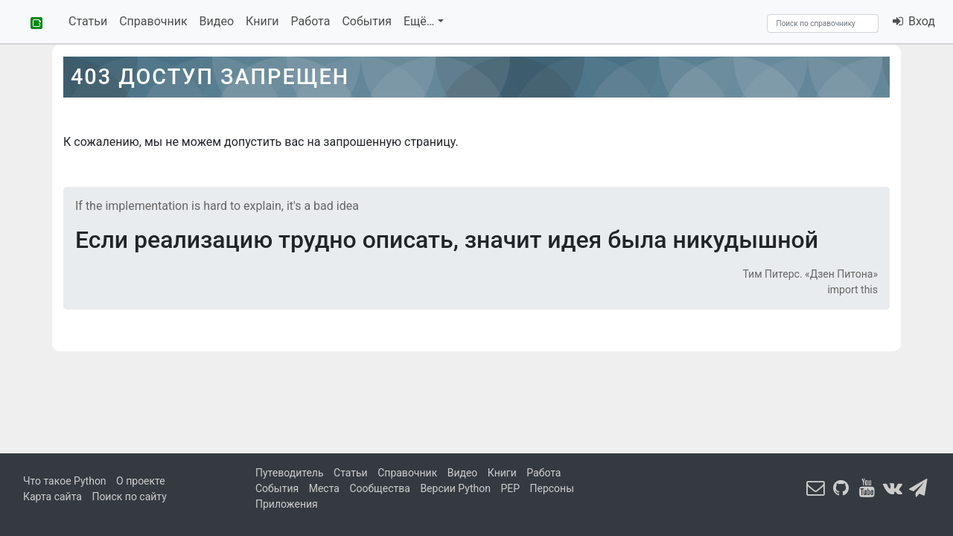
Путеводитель (289, 473)
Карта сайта (52, 496)
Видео (217, 21)
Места (324, 488)
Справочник (153, 21)
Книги (262, 21)
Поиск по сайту (129, 496)
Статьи (87, 21)
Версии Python (455, 488)
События (367, 21)
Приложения (286, 504)
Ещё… (419, 21)
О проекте (140, 481)
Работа (311, 21)
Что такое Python (64, 481)
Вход (913, 21)
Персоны (552, 488)
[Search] (823, 23)
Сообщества (379, 488)
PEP (510, 488)
